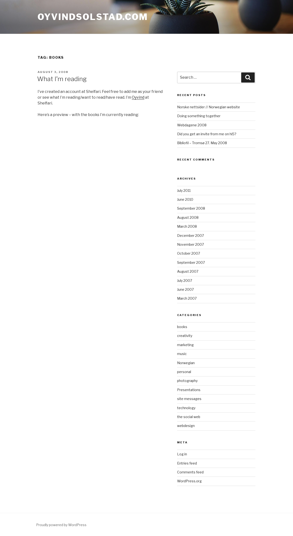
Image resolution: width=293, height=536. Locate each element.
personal (184, 372)
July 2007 (184, 280)
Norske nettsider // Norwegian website (208, 107)
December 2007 (190, 235)
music (182, 354)
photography (187, 381)
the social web (188, 417)
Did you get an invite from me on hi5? (206, 134)
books (182, 327)
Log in (182, 454)
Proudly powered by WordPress (61, 525)
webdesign (186, 426)
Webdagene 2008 (191, 125)
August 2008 (188, 217)
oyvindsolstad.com (93, 17)
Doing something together (198, 116)
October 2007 (188, 253)
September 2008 (191, 208)
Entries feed (187, 463)
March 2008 (187, 226)
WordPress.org (189, 481)
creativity (184, 336)
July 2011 (184, 190)
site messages (189, 399)
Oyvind (138, 97)
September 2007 (191, 262)
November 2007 (190, 244)
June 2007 (185, 289)
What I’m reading (62, 79)
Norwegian (186, 363)
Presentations (188, 390)
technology (186, 408)
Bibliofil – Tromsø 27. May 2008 (202, 143)
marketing (185, 345)
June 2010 (185, 199)
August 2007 (187, 271)
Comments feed (190, 472)
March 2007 (187, 298)
